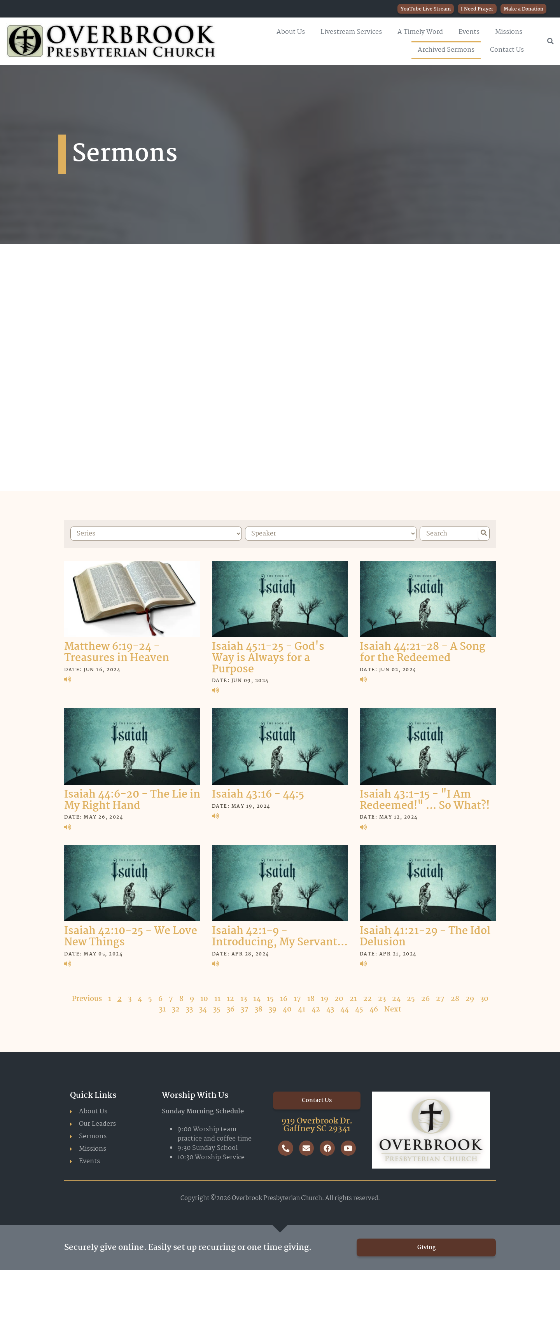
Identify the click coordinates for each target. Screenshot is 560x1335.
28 (455, 997)
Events (469, 32)
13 (243, 997)
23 (382, 997)
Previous (87, 997)
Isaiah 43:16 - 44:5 (258, 793)
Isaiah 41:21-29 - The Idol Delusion (425, 936)
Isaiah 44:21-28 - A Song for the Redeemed (422, 651)
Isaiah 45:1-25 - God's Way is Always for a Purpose (268, 657)
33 (189, 1008)
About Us (290, 32)
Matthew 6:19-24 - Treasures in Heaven (116, 651)
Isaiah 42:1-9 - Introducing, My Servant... (280, 936)
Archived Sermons (446, 50)
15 (270, 997)
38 (258, 1008)
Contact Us (507, 50)
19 (324, 997)
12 (230, 997)
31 (162, 1008)
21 (353, 997)
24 (396, 997)
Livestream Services (351, 32)
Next (392, 1008)
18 (311, 997)
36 (230, 1008)
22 (367, 997)
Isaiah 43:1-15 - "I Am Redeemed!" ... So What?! (425, 799)
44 (344, 1008)
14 (257, 997)
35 (216, 1008)
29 (470, 997)
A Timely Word (420, 32)
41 (301, 1008)
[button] (550, 41)
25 (411, 997)
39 (272, 1008)
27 (440, 997)
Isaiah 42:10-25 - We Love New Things (130, 936)
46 (373, 1008)
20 (338, 997)
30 (484, 997)
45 (359, 1008)
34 (203, 1008)
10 (204, 997)
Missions (508, 32)
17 (297, 997)
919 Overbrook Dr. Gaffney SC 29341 (317, 1123)
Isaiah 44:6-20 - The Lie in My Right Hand (132, 799)
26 (425, 997)
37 (244, 1008)
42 (316, 1008)
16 (283, 997)
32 (176, 1008)
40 (287, 1008)
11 (217, 997)
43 (330, 1008)
